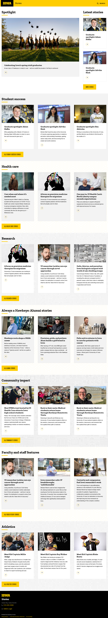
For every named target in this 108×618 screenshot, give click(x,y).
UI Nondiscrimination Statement (17, 616)
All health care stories (11, 226)
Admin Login (7, 609)
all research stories (10, 298)
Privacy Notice (5, 616)
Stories (18, 3)
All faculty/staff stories (11, 514)
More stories (89, 87)
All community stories (11, 440)
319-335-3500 (8, 605)
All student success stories (12, 154)
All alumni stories (9, 368)
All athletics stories (10, 584)
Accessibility (29, 616)
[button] (101, 3)
